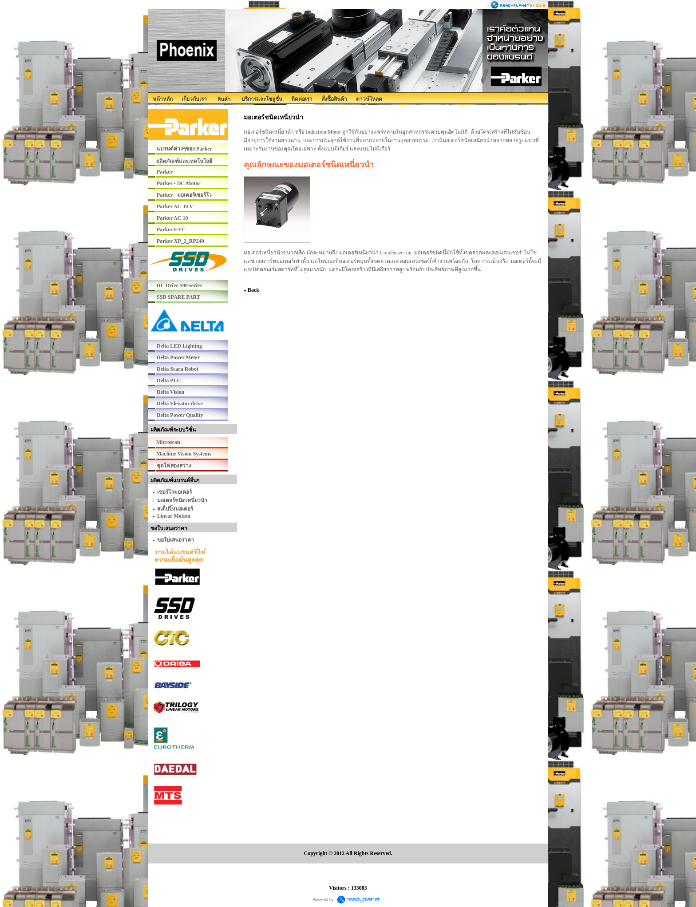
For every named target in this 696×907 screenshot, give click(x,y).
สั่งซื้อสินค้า (334, 99)
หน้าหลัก (163, 99)
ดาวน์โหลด (369, 99)
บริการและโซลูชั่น (261, 99)
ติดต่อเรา (301, 99)
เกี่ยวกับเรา (194, 99)
